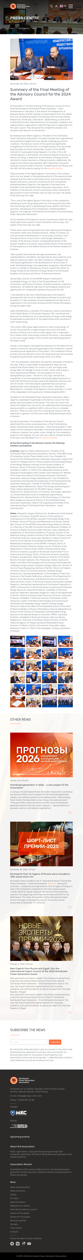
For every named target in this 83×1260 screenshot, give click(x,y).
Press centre (16, 1228)
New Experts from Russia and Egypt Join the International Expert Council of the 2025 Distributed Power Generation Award (38, 971)
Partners (14, 1224)
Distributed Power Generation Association (48, 1256)
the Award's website (48, 438)
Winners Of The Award (20, 1217)
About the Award (17, 1202)
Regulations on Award (20, 1206)
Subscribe (55, 1042)
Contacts (14, 1232)
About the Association (20, 1187)
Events (13, 1195)
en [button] (63, 6)
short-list (52, 883)
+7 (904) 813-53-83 (25, 1100)
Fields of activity (17, 1191)
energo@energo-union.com (29, 1096)
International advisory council (23, 1209)
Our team (14, 1198)
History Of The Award (19, 1213)
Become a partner (18, 1220)
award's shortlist (55, 168)
